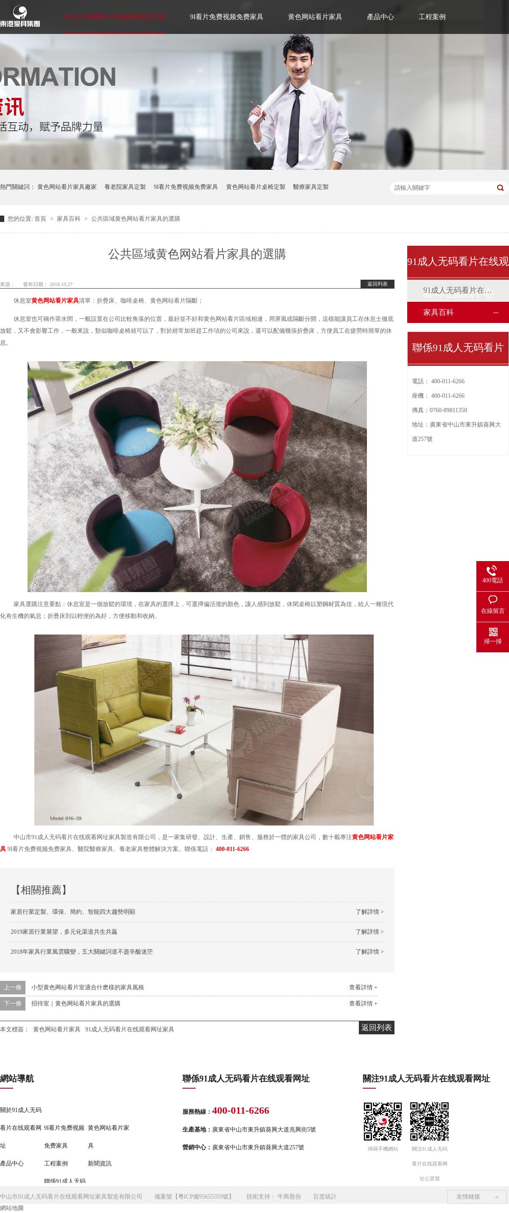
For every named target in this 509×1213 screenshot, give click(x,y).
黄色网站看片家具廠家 (67, 187)
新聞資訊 (100, 1163)
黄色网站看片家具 (315, 16)
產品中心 (380, 16)
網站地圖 (12, 1208)
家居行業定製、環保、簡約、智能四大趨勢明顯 (73, 912)
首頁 (41, 219)
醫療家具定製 (311, 187)
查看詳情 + (363, 987)
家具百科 (69, 219)
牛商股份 (289, 1196)
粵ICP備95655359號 (203, 1196)
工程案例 (432, 16)
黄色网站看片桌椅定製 (255, 187)
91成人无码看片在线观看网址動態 (457, 290)
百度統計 (325, 1196)
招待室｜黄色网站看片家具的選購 (75, 1003)
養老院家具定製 (125, 187)
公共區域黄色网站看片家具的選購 (135, 219)
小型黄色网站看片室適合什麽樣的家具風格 (87, 987)
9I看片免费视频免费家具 (226, 16)
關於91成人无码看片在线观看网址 (21, 1128)
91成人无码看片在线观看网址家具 (129, 1029)
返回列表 (377, 284)
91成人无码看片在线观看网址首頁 (114, 16)
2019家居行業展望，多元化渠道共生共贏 (64, 932)
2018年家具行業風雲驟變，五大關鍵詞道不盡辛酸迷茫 (82, 952)
